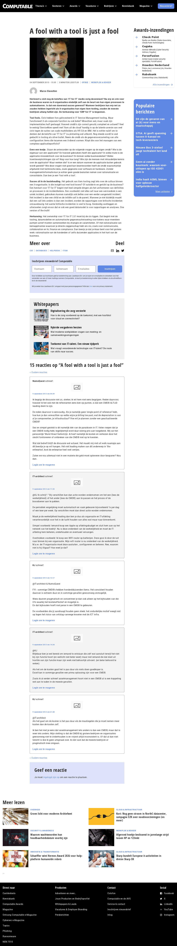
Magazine (8, 909)
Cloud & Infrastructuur (129, 810)
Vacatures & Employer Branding (71, 909)
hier (91, 286)
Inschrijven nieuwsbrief (119, 909)
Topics (6, 925)
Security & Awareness (42, 831)
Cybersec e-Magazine (13, 920)
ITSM (65, 250)
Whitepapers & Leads (66, 904)
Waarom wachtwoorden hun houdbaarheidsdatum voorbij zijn (49, 836)
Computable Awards (13, 904)
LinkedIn (168, 904)
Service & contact (116, 904)
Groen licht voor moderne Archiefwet (51, 813)
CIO (31, 250)
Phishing (7, 931)
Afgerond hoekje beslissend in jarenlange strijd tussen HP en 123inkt (142, 836)
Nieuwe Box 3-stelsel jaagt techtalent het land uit (151, 151)
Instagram (169, 915)
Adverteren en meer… (65, 893)
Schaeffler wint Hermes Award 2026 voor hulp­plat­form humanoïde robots (56, 857)
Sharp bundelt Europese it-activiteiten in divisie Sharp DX (138, 857)
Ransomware (9, 936)
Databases (41, 250)
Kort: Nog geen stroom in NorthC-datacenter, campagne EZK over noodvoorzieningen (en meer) (141, 817)
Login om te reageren (44, 465)
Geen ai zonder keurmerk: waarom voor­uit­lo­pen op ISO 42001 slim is (151, 167)
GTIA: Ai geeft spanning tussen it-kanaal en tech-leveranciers (151, 137)
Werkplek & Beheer (101, 82)
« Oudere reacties (38, 372)
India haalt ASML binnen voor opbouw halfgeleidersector (151, 183)
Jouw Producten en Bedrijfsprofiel (72, 898)
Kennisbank (9, 898)
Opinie (85, 82)
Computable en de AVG (119, 898)
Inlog (110, 915)
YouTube (168, 909)
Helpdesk (55, 250)
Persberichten (62, 915)
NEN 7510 (8, 941)
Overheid (35, 810)
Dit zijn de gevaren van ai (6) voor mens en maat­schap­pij (150, 122)
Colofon (111, 893)
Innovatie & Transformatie (44, 852)
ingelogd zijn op (51, 777)
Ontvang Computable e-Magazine (20, 915)
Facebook (169, 893)
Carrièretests (9, 893)
